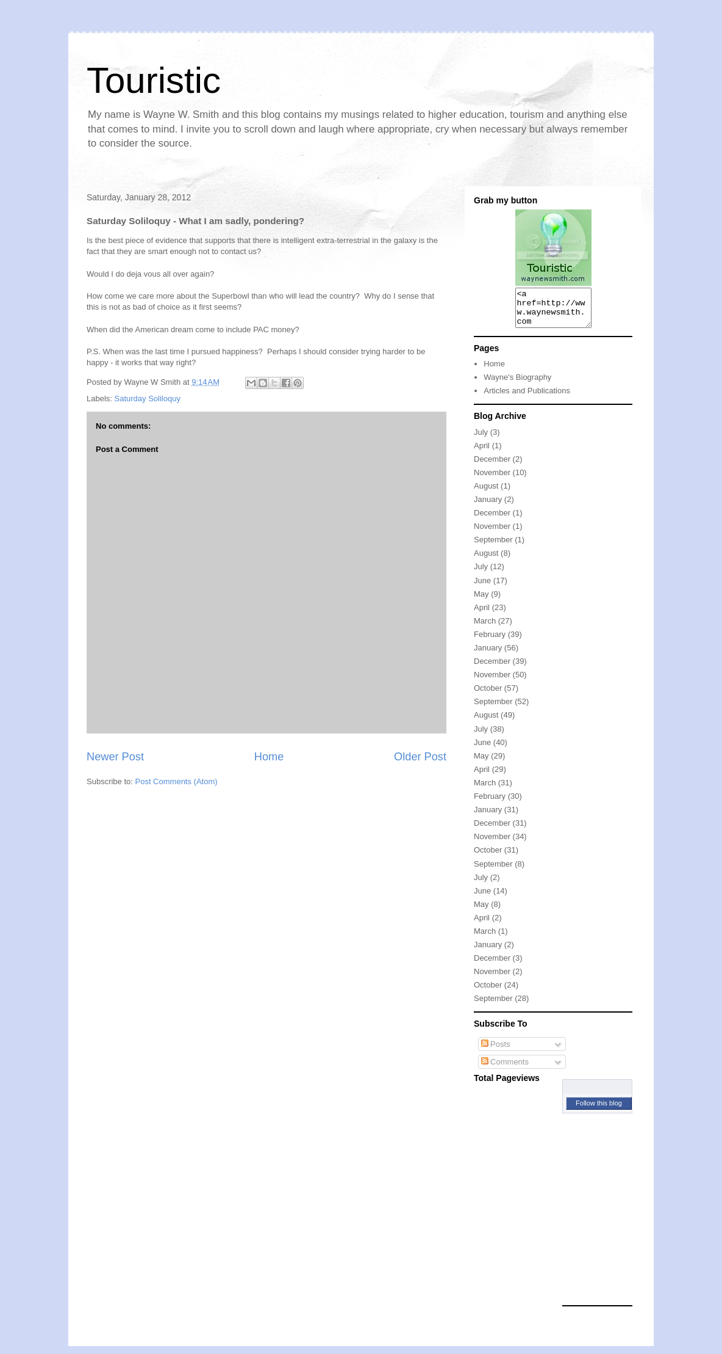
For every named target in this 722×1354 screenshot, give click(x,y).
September (493, 546)
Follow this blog (599, 1110)
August (486, 493)
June (482, 587)
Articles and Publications (527, 397)
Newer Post (115, 757)
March (485, 628)
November (492, 479)
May (481, 601)
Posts (495, 1051)
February (490, 641)
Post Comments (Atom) (176, 781)
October (488, 695)
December (492, 466)
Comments (505, 1069)
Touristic (154, 80)
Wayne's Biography (517, 384)
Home (269, 757)
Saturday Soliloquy (147, 398)
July (481, 439)
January (488, 506)
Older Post (420, 757)
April (482, 452)
